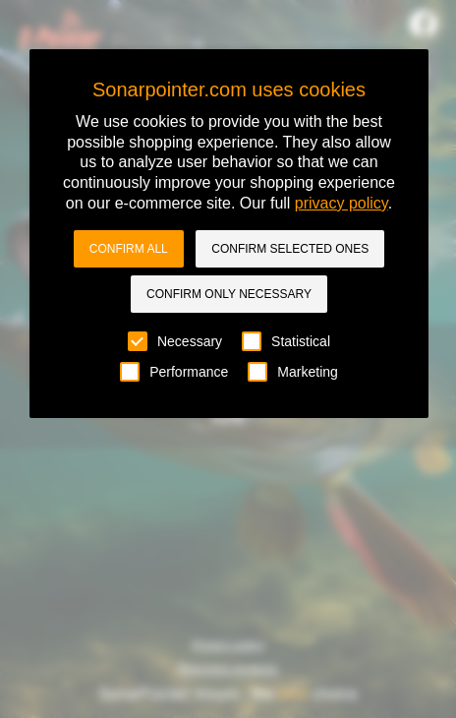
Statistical (286, 341)
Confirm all (128, 249)
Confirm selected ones (290, 249)
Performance (174, 372)
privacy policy (341, 203)
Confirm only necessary (229, 294)
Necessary (175, 341)
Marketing (292, 372)
